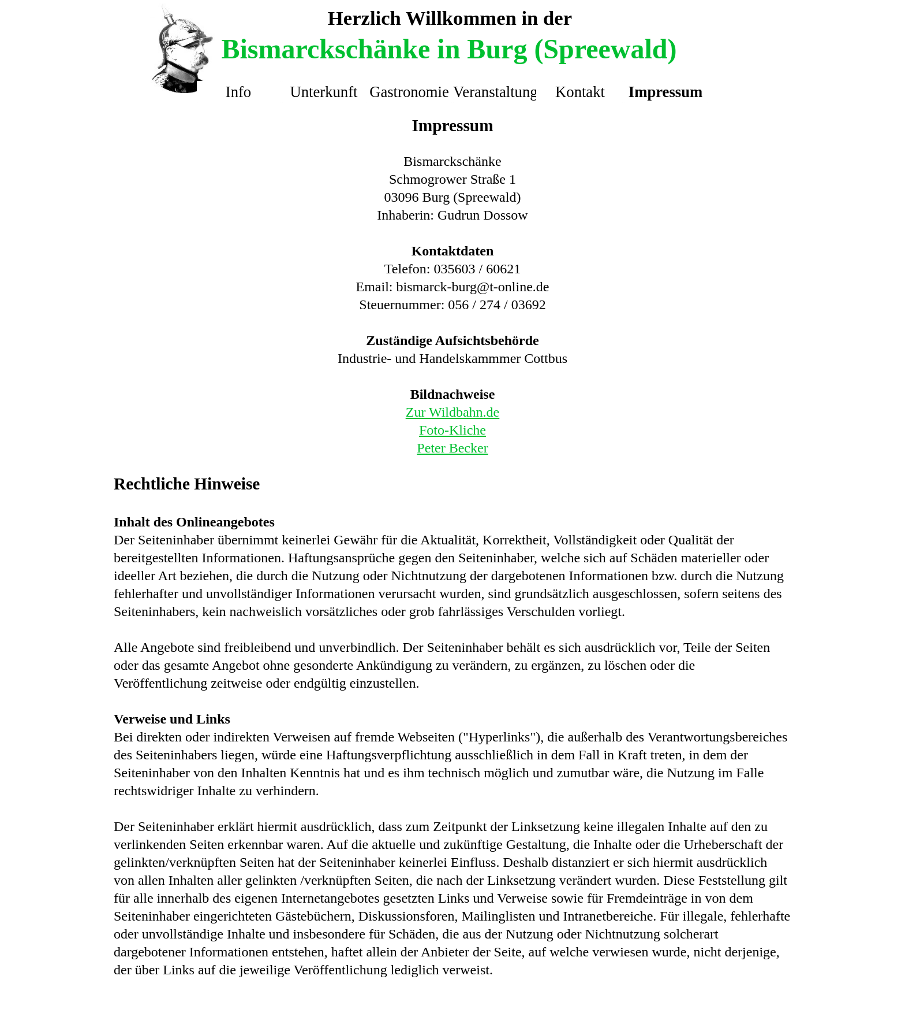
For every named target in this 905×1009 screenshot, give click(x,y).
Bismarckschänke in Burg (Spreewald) (449, 49)
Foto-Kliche (452, 429)
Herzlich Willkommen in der (450, 18)
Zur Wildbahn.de (453, 412)
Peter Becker (452, 447)
